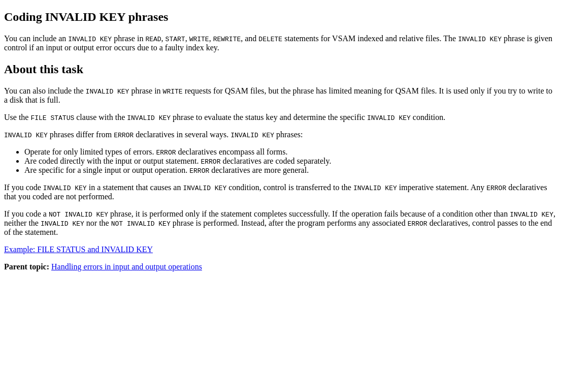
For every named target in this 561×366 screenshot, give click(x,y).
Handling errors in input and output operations (126, 266)
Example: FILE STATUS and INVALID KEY (78, 249)
